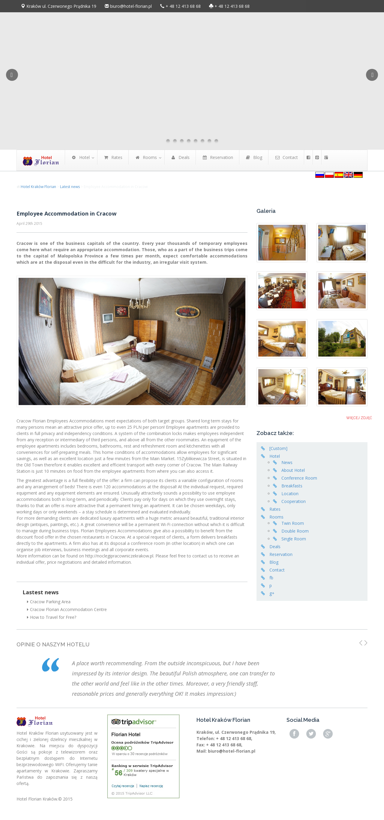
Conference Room (299, 478)
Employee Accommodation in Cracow (66, 213)
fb (271, 577)
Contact (277, 570)
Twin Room (292, 523)
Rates (274, 509)
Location (289, 493)
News (286, 462)
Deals (274, 546)
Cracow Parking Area (48, 601)
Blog (273, 562)
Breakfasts (291, 486)
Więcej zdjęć (359, 418)
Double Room (295, 531)
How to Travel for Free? (51, 617)
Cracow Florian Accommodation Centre (67, 609)
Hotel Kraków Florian (38, 186)
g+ (271, 593)
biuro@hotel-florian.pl (131, 6)
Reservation (280, 554)
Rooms (276, 517)
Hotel (274, 456)
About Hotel (293, 470)
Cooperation (293, 501)
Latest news (70, 186)
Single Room (293, 539)
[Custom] (278, 448)
